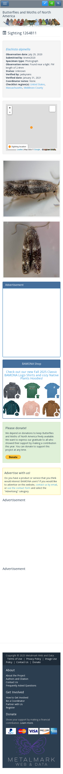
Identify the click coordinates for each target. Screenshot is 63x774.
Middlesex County (33, 87)
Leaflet (20, 149)
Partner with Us (14, 704)
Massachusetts (14, 87)
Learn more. (26, 722)
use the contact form (18, 488)
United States (37, 84)
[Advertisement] (31, 322)
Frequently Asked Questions (21, 685)
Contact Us (22, 662)
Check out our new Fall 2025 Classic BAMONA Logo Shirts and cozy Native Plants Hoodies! (31, 375)
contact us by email (46, 484)
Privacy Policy (33, 658)
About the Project (15, 675)
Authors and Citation (17, 678)
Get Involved (15, 692)
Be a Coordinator (15, 700)
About (10, 670)
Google (37, 149)
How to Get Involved (17, 697)
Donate (36, 662)
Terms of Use (14, 658)
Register (10, 707)
